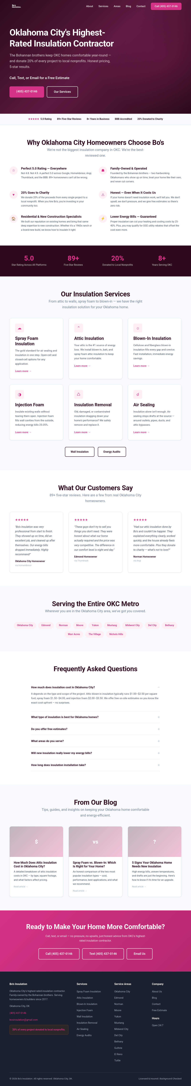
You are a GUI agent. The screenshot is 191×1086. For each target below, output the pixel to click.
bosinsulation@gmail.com (23, 1019)
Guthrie (118, 1048)
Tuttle (117, 1060)
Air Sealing (82, 1029)
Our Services (62, 91)
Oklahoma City (122, 991)
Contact (140, 6)
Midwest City (121, 1029)
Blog (128, 6)
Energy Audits (112, 451)
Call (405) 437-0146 (166, 6)
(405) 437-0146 (26, 91)
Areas (117, 6)
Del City (118, 1035)
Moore (117, 1010)
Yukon (117, 1016)
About (89, 6)
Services (103, 6)
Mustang (119, 1022)
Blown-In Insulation (87, 1004)
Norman (118, 1004)
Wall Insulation (80, 451)
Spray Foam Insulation (89, 991)
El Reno (118, 1054)
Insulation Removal (87, 1022)
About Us (157, 991)
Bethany (118, 1041)
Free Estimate (159, 1010)
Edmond (118, 997)
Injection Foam (85, 1010)
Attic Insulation (85, 997)
